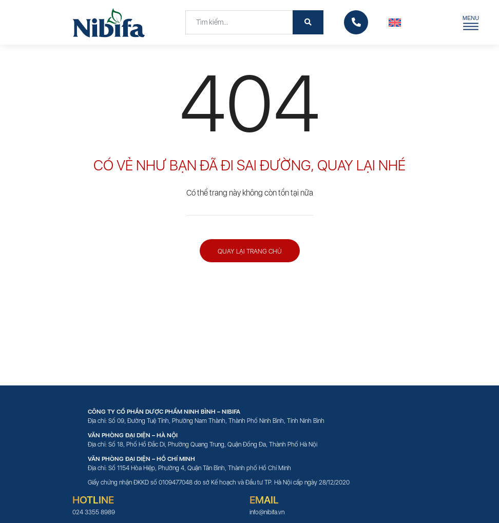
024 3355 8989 (93, 512)
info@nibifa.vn (267, 512)
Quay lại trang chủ (250, 251)
